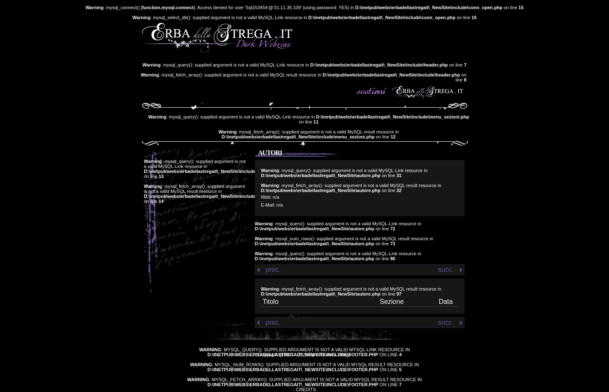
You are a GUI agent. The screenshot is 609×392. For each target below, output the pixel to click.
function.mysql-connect (167, 7)
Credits (306, 389)
